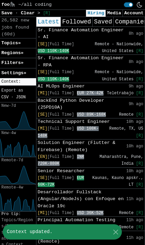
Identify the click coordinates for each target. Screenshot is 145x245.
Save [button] (8, 13)
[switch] (128, 4)
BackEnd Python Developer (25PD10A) (71, 104)
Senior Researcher (61, 171)
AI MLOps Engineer (61, 86)
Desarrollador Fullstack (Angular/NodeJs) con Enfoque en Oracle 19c (81, 199)
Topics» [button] (11, 43)
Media (114, 13)
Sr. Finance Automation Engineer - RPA (81, 61)
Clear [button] (29, 13)
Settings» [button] (13, 73)
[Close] (115, 231)
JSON (21, 97)
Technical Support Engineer (74, 121)
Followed (76, 21)
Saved (103, 21)
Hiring (95, 13)
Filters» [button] (12, 62)
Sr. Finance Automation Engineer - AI (81, 33)
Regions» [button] (12, 52)
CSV (5, 97)
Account (134, 13)
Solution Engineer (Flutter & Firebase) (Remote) (76, 146)
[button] (18, 81)
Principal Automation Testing (76, 220)
